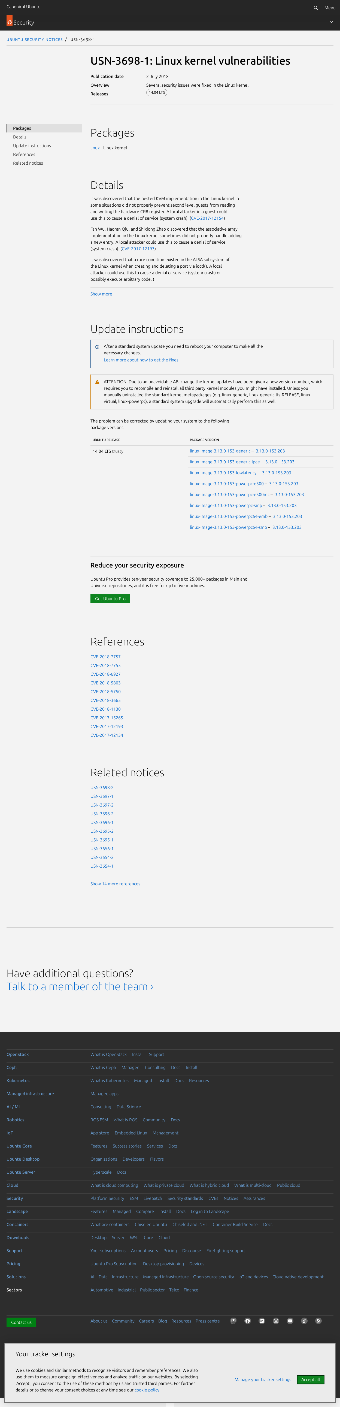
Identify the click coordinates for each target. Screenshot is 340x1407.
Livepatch (153, 1198)
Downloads (18, 1237)
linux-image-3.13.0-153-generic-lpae (225, 461)
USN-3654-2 (102, 857)
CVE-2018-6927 (105, 674)
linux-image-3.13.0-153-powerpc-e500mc (229, 494)
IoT (10, 1132)
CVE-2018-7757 (105, 656)
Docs (175, 1067)
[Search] (315, 7)
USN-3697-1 (102, 796)
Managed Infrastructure (166, 1276)
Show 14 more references (115, 883)
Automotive (101, 1289)
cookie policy (147, 1389)
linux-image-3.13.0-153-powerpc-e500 (227, 483)
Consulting (155, 1067)
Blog (162, 1320)
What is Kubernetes (109, 1080)
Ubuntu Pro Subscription (114, 1263)
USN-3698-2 (102, 787)
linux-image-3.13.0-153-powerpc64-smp (228, 527)
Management (165, 1132)
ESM (134, 1198)
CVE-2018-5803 (105, 682)
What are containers (109, 1224)
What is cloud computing (114, 1185)
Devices (196, 1263)
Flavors (157, 1159)
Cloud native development (298, 1276)
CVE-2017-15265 (106, 717)
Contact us (21, 1322)
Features (98, 1145)
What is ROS (125, 1119)
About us (99, 1320)
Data (103, 1276)
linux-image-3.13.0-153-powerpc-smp (226, 505)
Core (148, 1237)
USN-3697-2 (102, 804)
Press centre (208, 1320)
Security (15, 1198)
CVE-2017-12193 (138, 248)
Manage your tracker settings (263, 1379)
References (24, 154)
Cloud (12, 1185)
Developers (134, 1159)
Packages (22, 128)
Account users (144, 1250)
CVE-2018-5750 (105, 691)
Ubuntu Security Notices (35, 39)
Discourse (191, 1250)
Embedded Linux (131, 1132)
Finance (191, 1289)
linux (95, 147)
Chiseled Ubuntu (151, 1224)
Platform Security (107, 1198)
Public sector (152, 1289)
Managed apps (104, 1093)
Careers (146, 1320)
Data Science (129, 1106)
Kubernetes (18, 1080)
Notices (231, 1198)
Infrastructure (125, 1276)
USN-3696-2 (102, 813)
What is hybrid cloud (209, 1185)
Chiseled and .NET (189, 1224)
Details (19, 136)
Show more (101, 293)
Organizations (103, 1159)
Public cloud (288, 1185)
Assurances (254, 1198)
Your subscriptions (108, 1250)
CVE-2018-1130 (105, 708)
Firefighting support (226, 1250)
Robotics (15, 1119)
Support (156, 1054)
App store (99, 1132)
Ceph (12, 1067)
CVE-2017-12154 (207, 218)
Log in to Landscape (210, 1211)
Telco (174, 1289)
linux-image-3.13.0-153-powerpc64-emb (229, 516)
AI (92, 1276)
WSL (134, 1237)
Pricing (170, 1250)
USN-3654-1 (102, 865)
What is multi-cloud (253, 1185)
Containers (17, 1224)
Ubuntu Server (21, 1172)
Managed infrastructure (30, 1093)
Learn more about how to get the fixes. (142, 359)
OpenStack (18, 1054)
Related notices (28, 163)
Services (155, 1145)
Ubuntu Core (19, 1145)
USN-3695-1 (102, 839)
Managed (130, 1067)
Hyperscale (101, 1172)
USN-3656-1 (102, 848)
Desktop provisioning (163, 1263)
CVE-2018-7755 (105, 665)
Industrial (127, 1289)
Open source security (213, 1276)
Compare (145, 1211)
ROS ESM (99, 1119)
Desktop (98, 1237)
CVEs (213, 1198)
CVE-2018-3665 (105, 700)
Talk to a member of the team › (80, 986)
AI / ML (14, 1106)
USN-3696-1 (102, 822)
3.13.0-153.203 (270, 450)
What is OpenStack (108, 1054)
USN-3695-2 (102, 831)
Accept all (310, 1379)
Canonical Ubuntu (24, 6)
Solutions (16, 1276)
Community (154, 1119)
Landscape (17, 1211)
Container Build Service (235, 1224)
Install (138, 1054)
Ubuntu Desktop (23, 1159)
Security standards (185, 1198)
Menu (330, 7)
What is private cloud (164, 1185)
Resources (199, 1080)
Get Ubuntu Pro (110, 598)
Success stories (127, 1145)
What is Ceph (103, 1067)
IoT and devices (253, 1276)
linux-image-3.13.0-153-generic (220, 450)
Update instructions (32, 145)
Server (118, 1237)
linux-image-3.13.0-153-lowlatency (223, 472)
